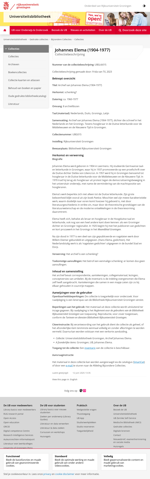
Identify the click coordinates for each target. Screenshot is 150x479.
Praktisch (82, 405)
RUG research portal (13, 413)
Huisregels (45, 436)
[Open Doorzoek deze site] (132, 30)
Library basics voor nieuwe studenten (53, 411)
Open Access (10, 418)
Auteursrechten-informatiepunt (19, 439)
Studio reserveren (85, 426)
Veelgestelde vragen (87, 409)
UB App (80, 418)
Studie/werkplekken (86, 422)
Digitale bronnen (121, 430)
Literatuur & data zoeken (52, 428)
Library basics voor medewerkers (20, 409)
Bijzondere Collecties (61, 39)
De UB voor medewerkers (18, 405)
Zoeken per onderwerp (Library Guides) (55, 418)
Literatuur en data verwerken (54, 423)
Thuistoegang (83, 413)
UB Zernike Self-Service (124, 418)
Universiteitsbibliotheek (15, 39)
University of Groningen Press (18, 447)
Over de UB (119, 405)
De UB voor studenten (52, 405)
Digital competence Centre (17, 430)
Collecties (79, 39)
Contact (117, 435)
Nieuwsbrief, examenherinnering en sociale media (129, 441)
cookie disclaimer (64, 474)
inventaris (90, 348)
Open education (11, 422)
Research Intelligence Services (18, 435)
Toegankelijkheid (85, 430)
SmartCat (139, 362)
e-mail (69, 365)
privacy (47, 474)
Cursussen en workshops (52, 432)
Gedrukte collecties (39, 39)
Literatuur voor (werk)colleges (18, 443)
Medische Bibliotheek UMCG (127, 422)
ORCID (7, 426)
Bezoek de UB (120, 409)
